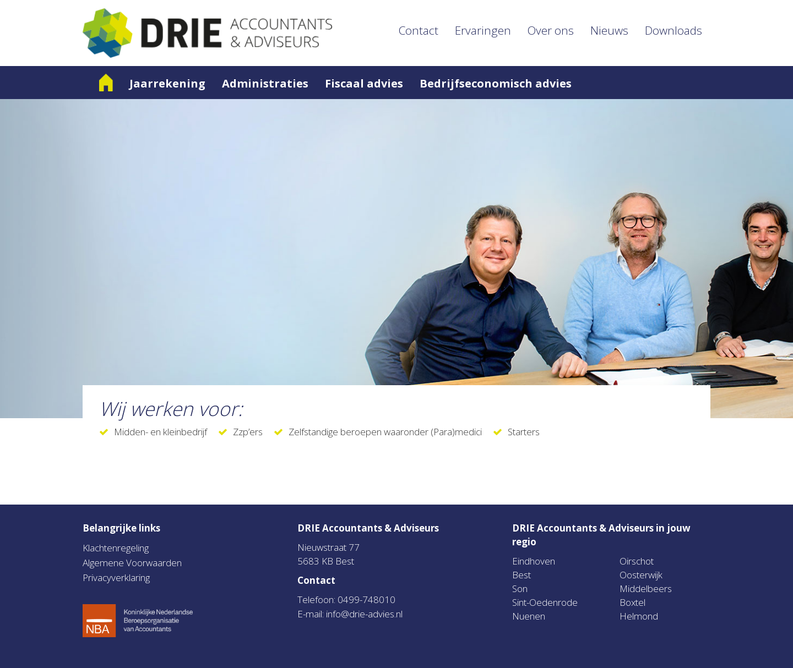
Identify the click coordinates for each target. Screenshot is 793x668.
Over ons (551, 30)
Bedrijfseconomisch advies (496, 83)
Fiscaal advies (364, 83)
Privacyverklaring (116, 577)
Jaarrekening (167, 83)
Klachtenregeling (116, 547)
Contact (418, 30)
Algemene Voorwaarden (132, 562)
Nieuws (609, 30)
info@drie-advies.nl (364, 613)
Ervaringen (483, 30)
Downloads (673, 30)
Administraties (265, 83)
